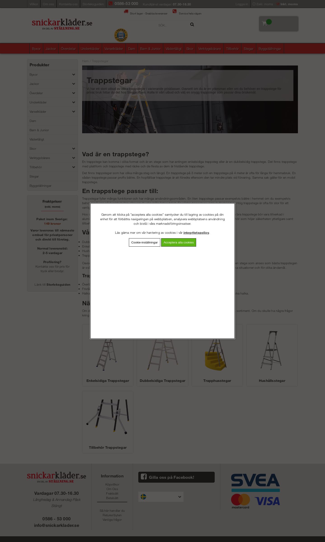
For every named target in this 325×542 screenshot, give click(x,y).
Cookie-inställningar (144, 242)
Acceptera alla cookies (179, 242)
